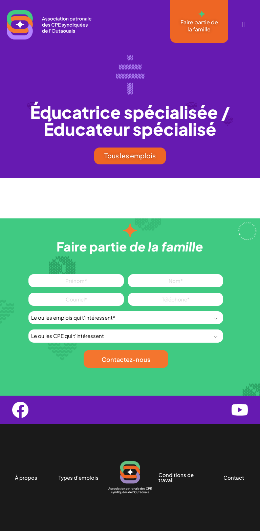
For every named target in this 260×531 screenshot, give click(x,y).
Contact (233, 477)
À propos (26, 477)
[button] (243, 24)
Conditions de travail (176, 477)
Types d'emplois (79, 477)
